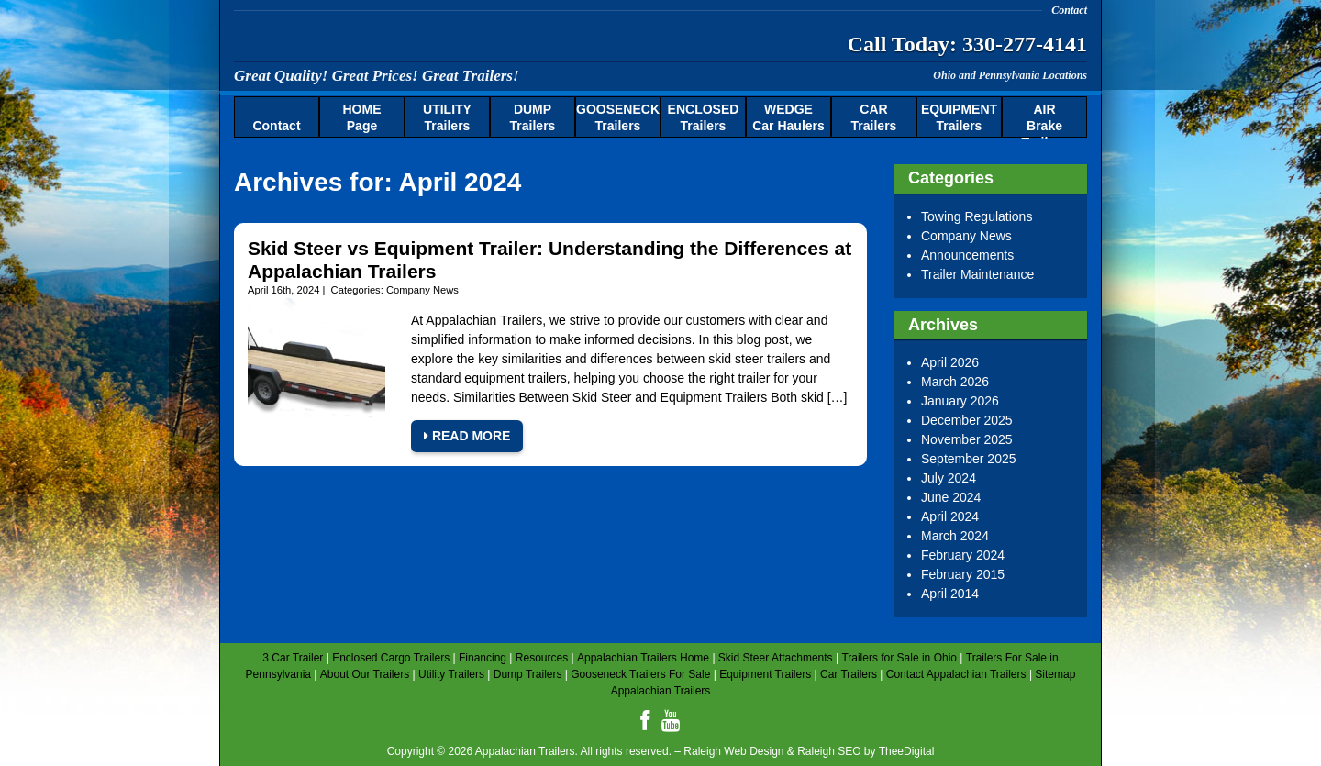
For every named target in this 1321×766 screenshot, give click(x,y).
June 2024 (951, 497)
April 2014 (950, 593)
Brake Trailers (1045, 120)
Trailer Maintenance (977, 274)
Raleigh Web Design (733, 751)
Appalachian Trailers (413, 41)
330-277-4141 (1024, 44)
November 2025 (967, 439)
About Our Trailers (364, 674)
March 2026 (955, 381)
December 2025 (967, 420)
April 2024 (950, 516)
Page (362, 117)
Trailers (447, 117)
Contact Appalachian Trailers (956, 674)
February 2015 (963, 574)
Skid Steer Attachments (775, 657)
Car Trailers (848, 674)
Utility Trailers (451, 674)
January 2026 (960, 401)
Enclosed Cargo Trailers (391, 657)
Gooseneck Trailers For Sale (640, 674)
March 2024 (955, 535)
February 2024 (963, 555)
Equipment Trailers (765, 674)
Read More (467, 435)
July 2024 (948, 478)
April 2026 (950, 362)
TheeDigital (907, 751)
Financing (482, 657)
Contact (1069, 10)
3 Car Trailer (292, 657)
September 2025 (968, 458)
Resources (542, 657)
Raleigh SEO (828, 751)
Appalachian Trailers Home (643, 657)
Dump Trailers (528, 674)
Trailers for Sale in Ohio (899, 657)
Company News (422, 289)
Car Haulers (788, 117)
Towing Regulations (976, 216)
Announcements (967, 255)
